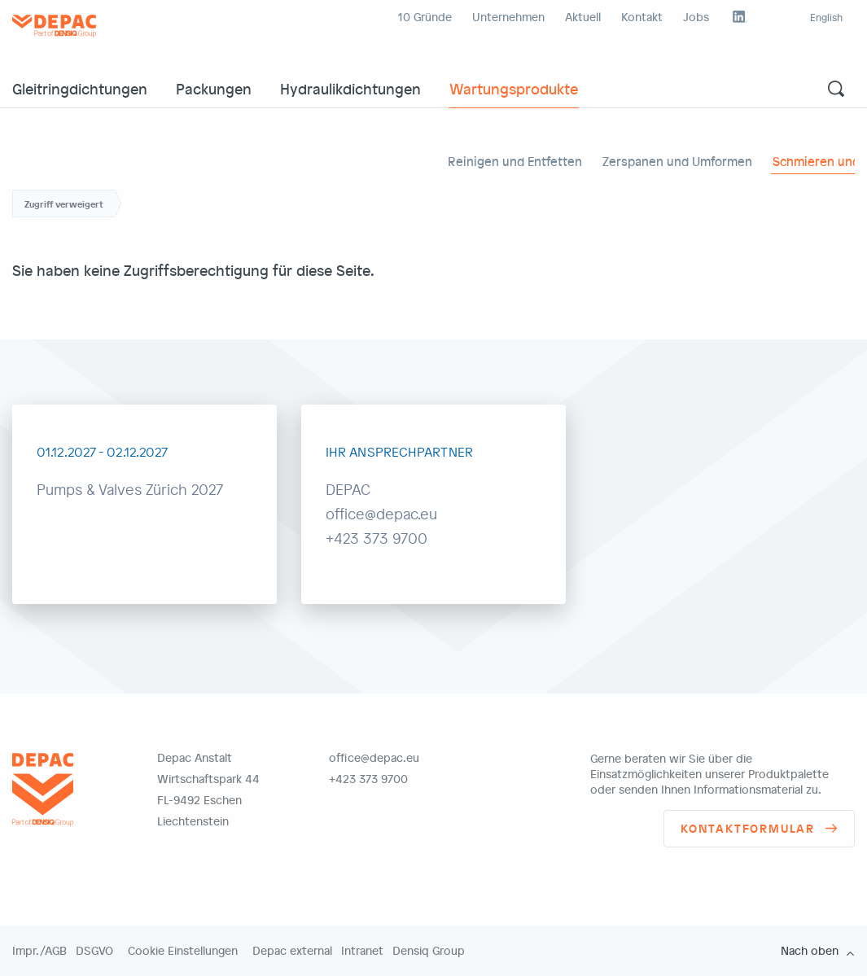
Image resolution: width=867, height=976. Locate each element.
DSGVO (94, 950)
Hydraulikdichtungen (350, 88)
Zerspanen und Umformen (677, 161)
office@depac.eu (374, 757)
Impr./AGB (39, 950)
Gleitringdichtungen (79, 88)
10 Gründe (425, 16)
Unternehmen (508, 16)
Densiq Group (428, 950)
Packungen (214, 88)
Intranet (362, 950)
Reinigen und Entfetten (515, 161)
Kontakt (642, 16)
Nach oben (810, 950)
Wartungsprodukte (513, 88)
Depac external (292, 950)
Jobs (696, 16)
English (826, 17)
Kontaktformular (748, 828)
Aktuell (583, 16)
